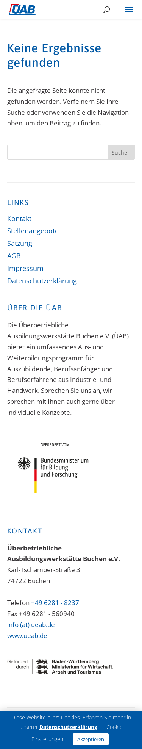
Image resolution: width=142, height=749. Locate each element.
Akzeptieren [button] (90, 739)
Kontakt (19, 218)
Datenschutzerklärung (42, 280)
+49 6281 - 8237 (55, 602)
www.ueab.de (27, 635)
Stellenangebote (33, 230)
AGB (14, 255)
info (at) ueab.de (31, 624)
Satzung (19, 243)
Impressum (25, 268)
